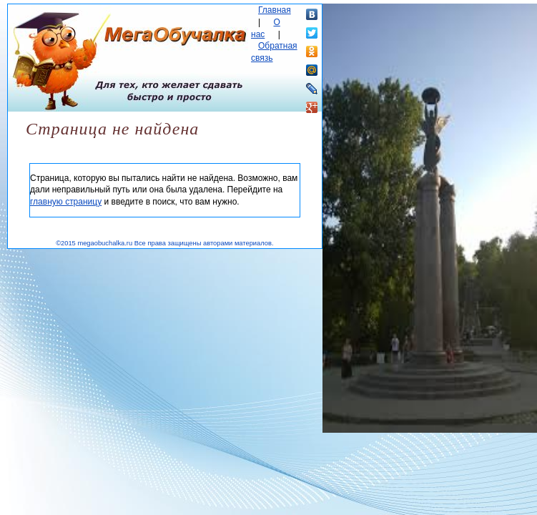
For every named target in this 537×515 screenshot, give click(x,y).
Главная (274, 10)
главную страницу (66, 202)
